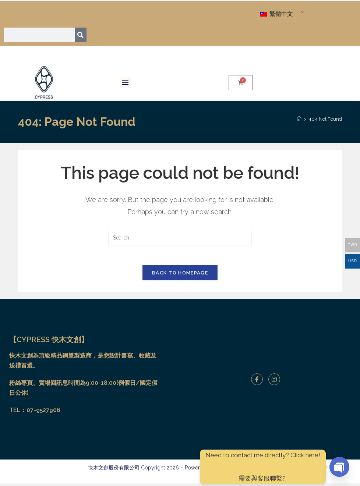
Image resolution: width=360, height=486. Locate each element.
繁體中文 (276, 13)
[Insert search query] (180, 238)
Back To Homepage (180, 275)
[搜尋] (81, 35)
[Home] (299, 119)
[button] (125, 82)
